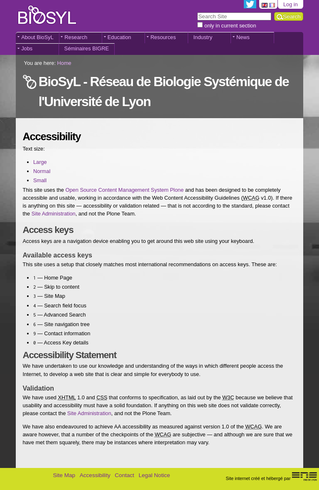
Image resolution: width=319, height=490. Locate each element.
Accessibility (95, 475)
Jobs (26, 48)
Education (119, 37)
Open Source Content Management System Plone (125, 190)
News (243, 37)
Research (75, 37)
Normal (41, 171)
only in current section (230, 25)
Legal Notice (154, 475)
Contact (124, 475)
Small (40, 180)
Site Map (64, 475)
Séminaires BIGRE (86, 48)
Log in (290, 4)
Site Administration (54, 213)
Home (64, 63)
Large (40, 162)
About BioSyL (37, 37)
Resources (163, 37)
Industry (203, 37)
